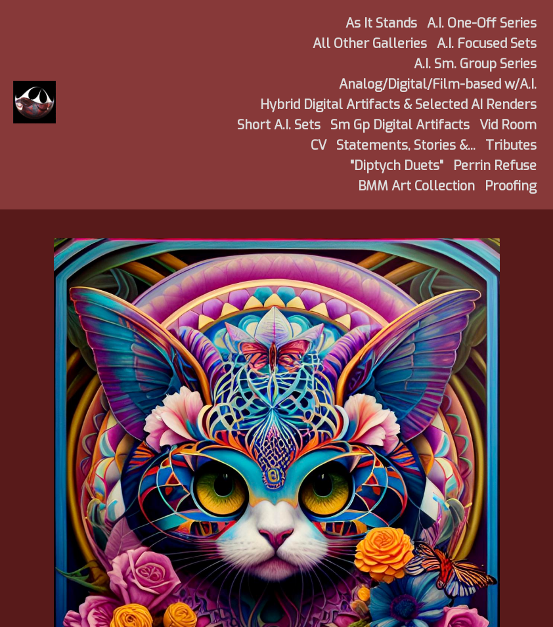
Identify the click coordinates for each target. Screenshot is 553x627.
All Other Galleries (370, 44)
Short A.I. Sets (279, 125)
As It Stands (381, 23)
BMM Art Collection (416, 186)
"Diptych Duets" (396, 166)
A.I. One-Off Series (482, 23)
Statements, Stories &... (406, 145)
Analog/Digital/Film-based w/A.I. (438, 84)
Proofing (511, 186)
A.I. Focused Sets (487, 44)
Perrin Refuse (495, 166)
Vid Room (508, 125)
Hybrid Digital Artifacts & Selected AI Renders (398, 105)
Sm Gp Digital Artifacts (400, 125)
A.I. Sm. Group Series (475, 64)
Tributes (511, 145)
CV (318, 145)
